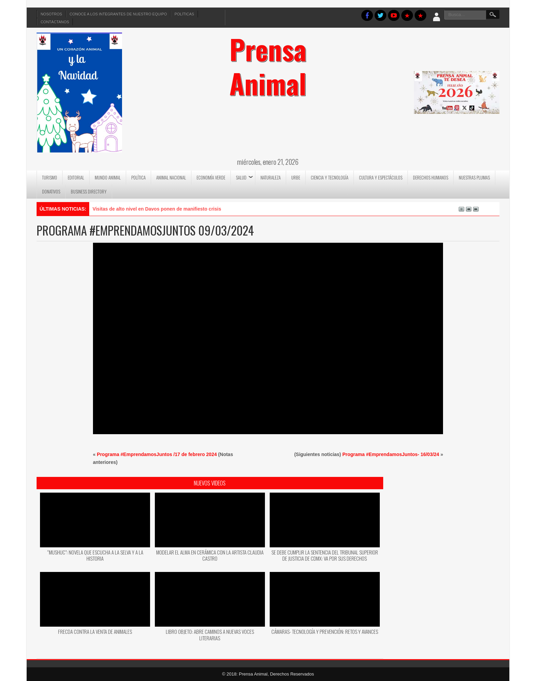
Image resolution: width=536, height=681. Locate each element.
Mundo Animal (108, 177)
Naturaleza (270, 177)
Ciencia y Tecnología (329, 177)
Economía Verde (211, 177)
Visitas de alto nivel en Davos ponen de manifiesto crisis (157, 209)
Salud (241, 177)
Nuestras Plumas (474, 177)
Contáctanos (55, 22)
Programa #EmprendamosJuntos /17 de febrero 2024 (157, 454)
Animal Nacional (171, 177)
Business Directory (89, 191)
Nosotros (51, 14)
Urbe (295, 177)
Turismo (49, 177)
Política (138, 177)
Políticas (184, 14)
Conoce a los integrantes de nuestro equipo (118, 14)
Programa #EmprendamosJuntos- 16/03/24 (390, 454)
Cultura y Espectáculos (380, 177)
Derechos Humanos (430, 177)
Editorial (76, 177)
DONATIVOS (51, 191)
